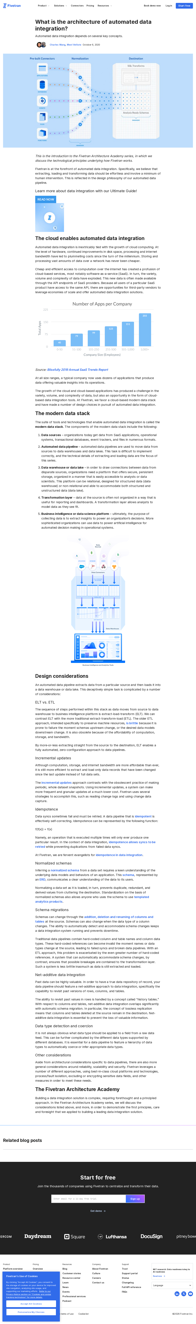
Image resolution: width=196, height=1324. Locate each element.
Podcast (66, 1301)
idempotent (143, 816)
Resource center (71, 1278)
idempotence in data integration (119, 855)
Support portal (130, 1273)
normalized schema (65, 870)
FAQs (124, 1291)
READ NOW (46, 199)
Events (66, 1291)
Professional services (74, 1296)
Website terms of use (63, 1314)
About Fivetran (100, 1268)
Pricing (90, 5)
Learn (65, 1282)
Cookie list (83, 1314)
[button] (44, 6)
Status (125, 1278)
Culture (96, 1273)
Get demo (96, 1210)
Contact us (98, 1282)
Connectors (77, 5)
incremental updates (56, 782)
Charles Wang (57, 44)
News (65, 1287)
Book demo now (152, 5)
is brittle (132, 723)
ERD (42, 879)
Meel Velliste (74, 44)
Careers (96, 1278)
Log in (169, 5)
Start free (184, 5)
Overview (38, 1268)
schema (128, 875)
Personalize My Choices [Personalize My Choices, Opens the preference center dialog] (31, 1312)
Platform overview (13, 1268)
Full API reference (131, 1287)
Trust (125, 1268)
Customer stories (71, 1273)
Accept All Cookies (31, 1304)
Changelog (128, 1282)
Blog (64, 1268)
